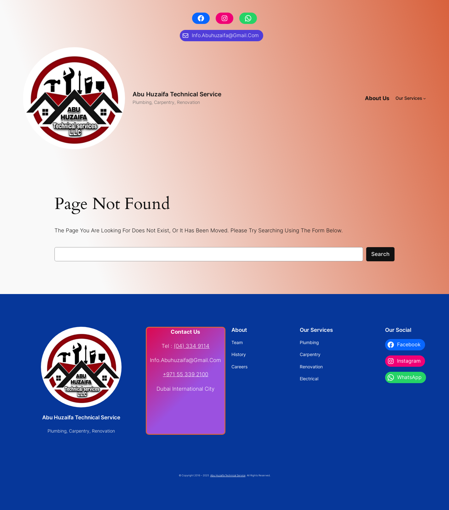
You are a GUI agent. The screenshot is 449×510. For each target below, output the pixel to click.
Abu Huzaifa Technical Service (177, 94)
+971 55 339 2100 (185, 374)
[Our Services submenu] (424, 98)
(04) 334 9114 (191, 346)
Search (380, 254)
